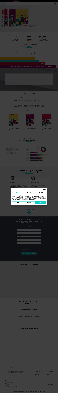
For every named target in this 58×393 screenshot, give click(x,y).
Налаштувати (29, 202)
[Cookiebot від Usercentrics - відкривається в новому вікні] (42, 189)
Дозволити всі (40, 202)
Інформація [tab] (29, 192)
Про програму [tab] (41, 192)
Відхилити (17, 202)
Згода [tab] (17, 192)
